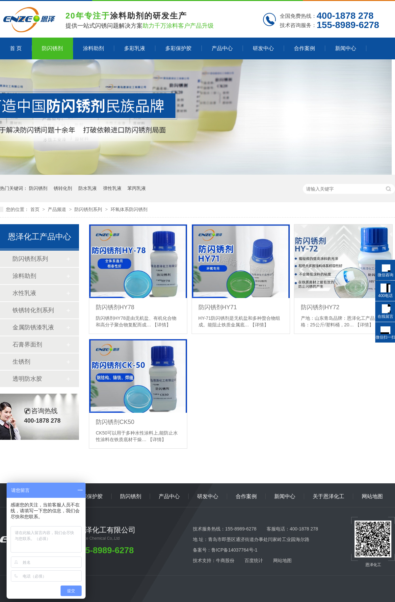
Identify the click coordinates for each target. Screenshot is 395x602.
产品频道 (57, 209)
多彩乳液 (134, 48)
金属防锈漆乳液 (33, 327)
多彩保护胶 (178, 48)
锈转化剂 (63, 188)
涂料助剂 (93, 48)
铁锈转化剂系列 (33, 310)
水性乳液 (24, 293)
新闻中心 (345, 48)
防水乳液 (87, 188)
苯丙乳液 (136, 188)
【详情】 (161, 324)
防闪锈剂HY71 (217, 307)
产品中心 (222, 48)
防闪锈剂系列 (88, 209)
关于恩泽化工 (328, 496)
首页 (35, 209)
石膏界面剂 (27, 344)
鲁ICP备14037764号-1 (234, 550)
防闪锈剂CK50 (115, 422)
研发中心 (263, 48)
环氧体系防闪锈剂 (129, 209)
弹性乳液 (112, 188)
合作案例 (304, 48)
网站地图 (372, 496)
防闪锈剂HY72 (320, 307)
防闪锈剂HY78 (115, 307)
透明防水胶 (27, 379)
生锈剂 (21, 361)
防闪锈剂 (52, 48)
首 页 (16, 48)
